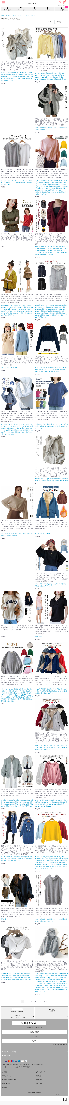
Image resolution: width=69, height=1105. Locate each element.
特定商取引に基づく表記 (17, 1079)
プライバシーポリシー (17, 1076)
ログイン (49, 1041)
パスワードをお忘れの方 (59, 1045)
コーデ (61, 9)
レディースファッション (12, 15)
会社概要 (17, 1072)
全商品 (2, 15)
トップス (22, 15)
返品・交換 (51, 1083)
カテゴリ (48, 9)
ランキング (21, 9)
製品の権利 (51, 1079)
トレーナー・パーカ (31, 15)
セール (34, 9)
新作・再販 (7, 9)
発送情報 (17, 1087)
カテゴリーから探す (35, 1052)
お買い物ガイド (51, 1072)
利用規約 (51, 1076)
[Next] (45, 1001)
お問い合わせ (17, 1083)
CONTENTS (35, 1056)
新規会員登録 (48, 1032)
